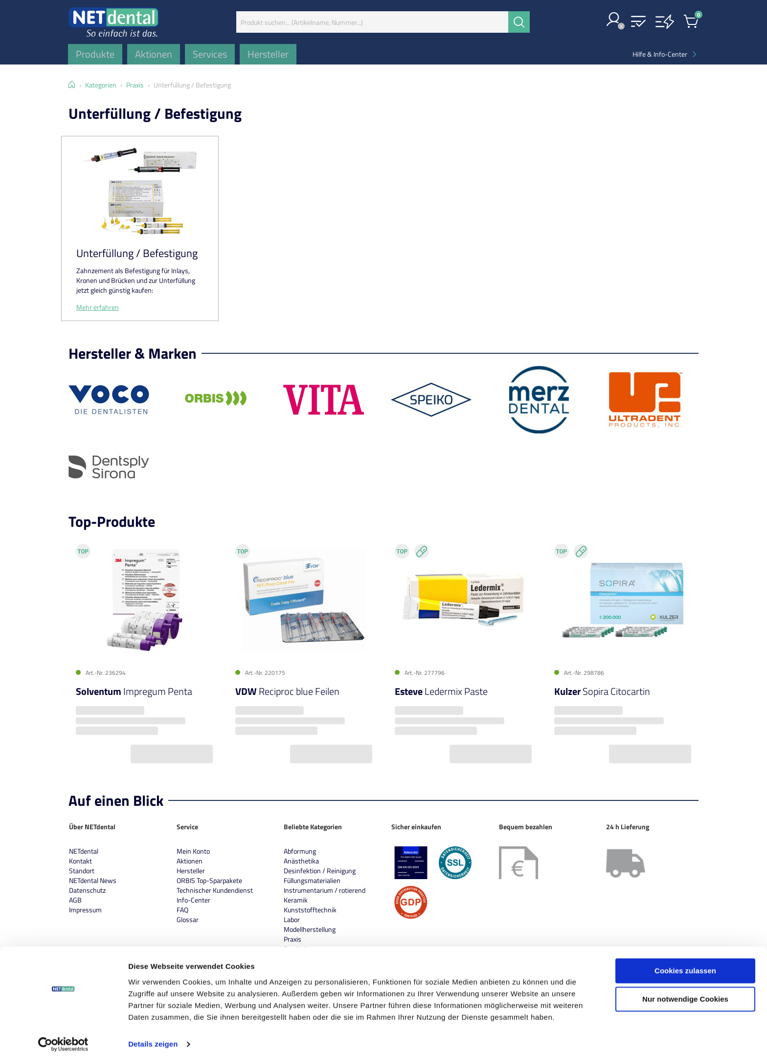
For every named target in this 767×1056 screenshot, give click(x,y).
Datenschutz (87, 890)
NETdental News (92, 880)
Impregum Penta (134, 691)
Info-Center (193, 900)
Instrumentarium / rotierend (324, 890)
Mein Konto (193, 851)
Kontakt (80, 861)
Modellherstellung (310, 929)
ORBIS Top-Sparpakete (209, 880)
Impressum (85, 910)
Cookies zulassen (685, 963)
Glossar (188, 919)
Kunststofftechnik (310, 910)
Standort (81, 870)
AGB (75, 900)
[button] (614, 20)
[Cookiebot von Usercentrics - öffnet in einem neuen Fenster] (63, 1037)
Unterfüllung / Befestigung (137, 253)
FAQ (182, 910)
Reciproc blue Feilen (287, 691)
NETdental (83, 851)
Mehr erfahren (97, 307)
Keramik (296, 900)
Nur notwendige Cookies (685, 992)
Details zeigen (153, 1037)
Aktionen (190, 861)
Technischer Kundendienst (215, 890)
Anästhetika (301, 861)
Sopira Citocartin (602, 691)
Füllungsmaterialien (312, 880)
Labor (292, 919)
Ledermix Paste (441, 691)
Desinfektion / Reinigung (320, 870)
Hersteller (191, 870)
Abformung (300, 851)
